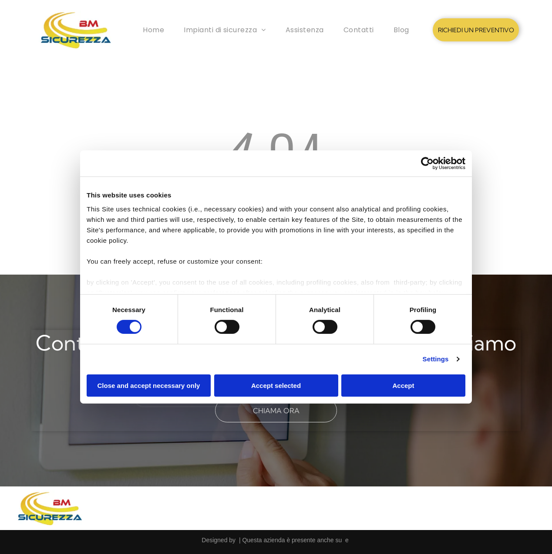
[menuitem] (153, 29)
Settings (436, 359)
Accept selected (276, 385)
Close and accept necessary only (149, 385)
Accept (403, 385)
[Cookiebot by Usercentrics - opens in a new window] (427, 163)
